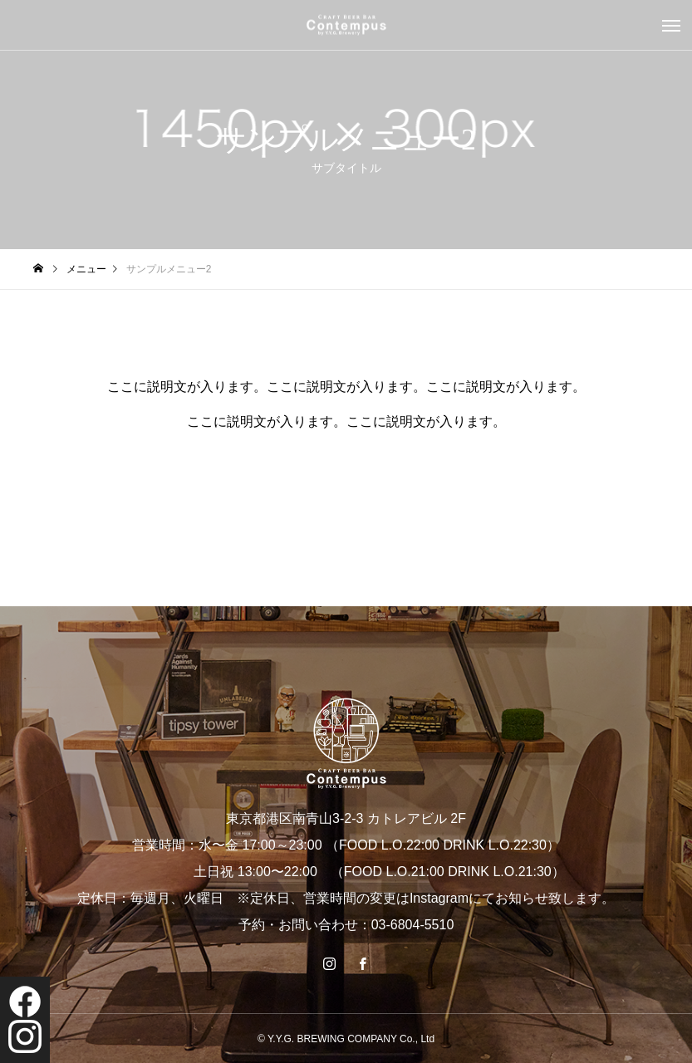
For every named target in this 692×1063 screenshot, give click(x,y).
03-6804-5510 (412, 925)
